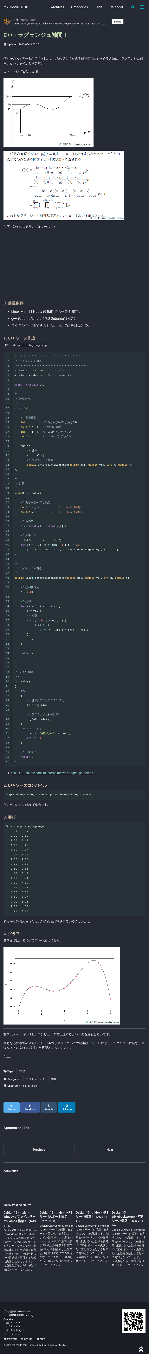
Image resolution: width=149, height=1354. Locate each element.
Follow (130, 21)
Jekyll (45, 1345)
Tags (97, 7)
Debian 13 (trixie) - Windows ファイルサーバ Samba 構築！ (19, 1227)
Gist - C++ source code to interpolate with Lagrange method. (57, 779)
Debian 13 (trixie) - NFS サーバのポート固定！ (55, 1227)
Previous (39, 1160)
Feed (44, 1339)
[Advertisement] (74, 270)
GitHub (29, 1339)
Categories (77, 7)
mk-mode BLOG (15, 7)
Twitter (10, 1339)
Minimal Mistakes (59, 1345)
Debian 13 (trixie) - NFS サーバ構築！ (90, 1225)
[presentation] (26, 74)
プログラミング (35, 1092)
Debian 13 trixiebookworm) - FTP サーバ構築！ (126, 1227)
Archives (55, 7)
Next (109, 1160)
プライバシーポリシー (14, 1334)
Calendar (115, 7)
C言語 (22, 1084)
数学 (53, 1092)
